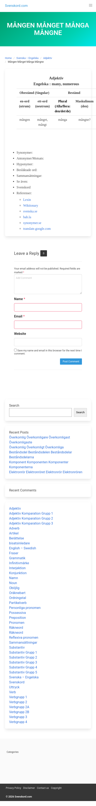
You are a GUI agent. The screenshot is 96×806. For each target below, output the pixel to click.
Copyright (56, 788)
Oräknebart (17, 593)
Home (8, 58)
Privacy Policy (13, 788)
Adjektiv (47, 58)
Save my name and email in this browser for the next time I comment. (48, 352)
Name (19, 299)
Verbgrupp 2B (19, 712)
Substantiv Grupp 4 (23, 667)
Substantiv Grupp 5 (23, 672)
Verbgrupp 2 (18, 702)
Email (19, 316)
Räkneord (16, 628)
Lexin (27, 199)
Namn (13, 578)
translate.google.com (37, 228)
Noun (13, 583)
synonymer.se (32, 223)
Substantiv (17, 647)
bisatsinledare (19, 543)
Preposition (17, 618)
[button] (90, 5)
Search (14, 405)
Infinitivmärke (19, 563)
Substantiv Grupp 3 (23, 662)
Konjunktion (17, 573)
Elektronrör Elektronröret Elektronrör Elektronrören (45, 472)
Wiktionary (30, 205)
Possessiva (17, 613)
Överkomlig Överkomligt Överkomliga (36, 447)
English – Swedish (22, 548)
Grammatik (17, 558)
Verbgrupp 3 (18, 717)
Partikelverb (18, 603)
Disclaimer (29, 788)
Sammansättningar (23, 642)
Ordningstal (17, 598)
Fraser (13, 553)
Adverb (14, 528)
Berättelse (16, 538)
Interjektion (17, 568)
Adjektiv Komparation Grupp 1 (31, 513)
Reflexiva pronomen (23, 638)
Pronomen (16, 623)
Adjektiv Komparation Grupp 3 (31, 523)
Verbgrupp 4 (18, 722)
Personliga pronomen (25, 608)
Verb (12, 692)
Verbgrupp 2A (19, 707)
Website (20, 334)
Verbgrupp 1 (18, 697)
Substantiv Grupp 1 (23, 652)
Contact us (43, 788)
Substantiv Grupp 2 (23, 657)
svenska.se (30, 211)
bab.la (27, 217)
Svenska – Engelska (27, 58)
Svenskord (16, 682)
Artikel (14, 533)
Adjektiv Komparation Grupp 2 (31, 518)
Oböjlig (14, 588)
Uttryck (14, 687)
